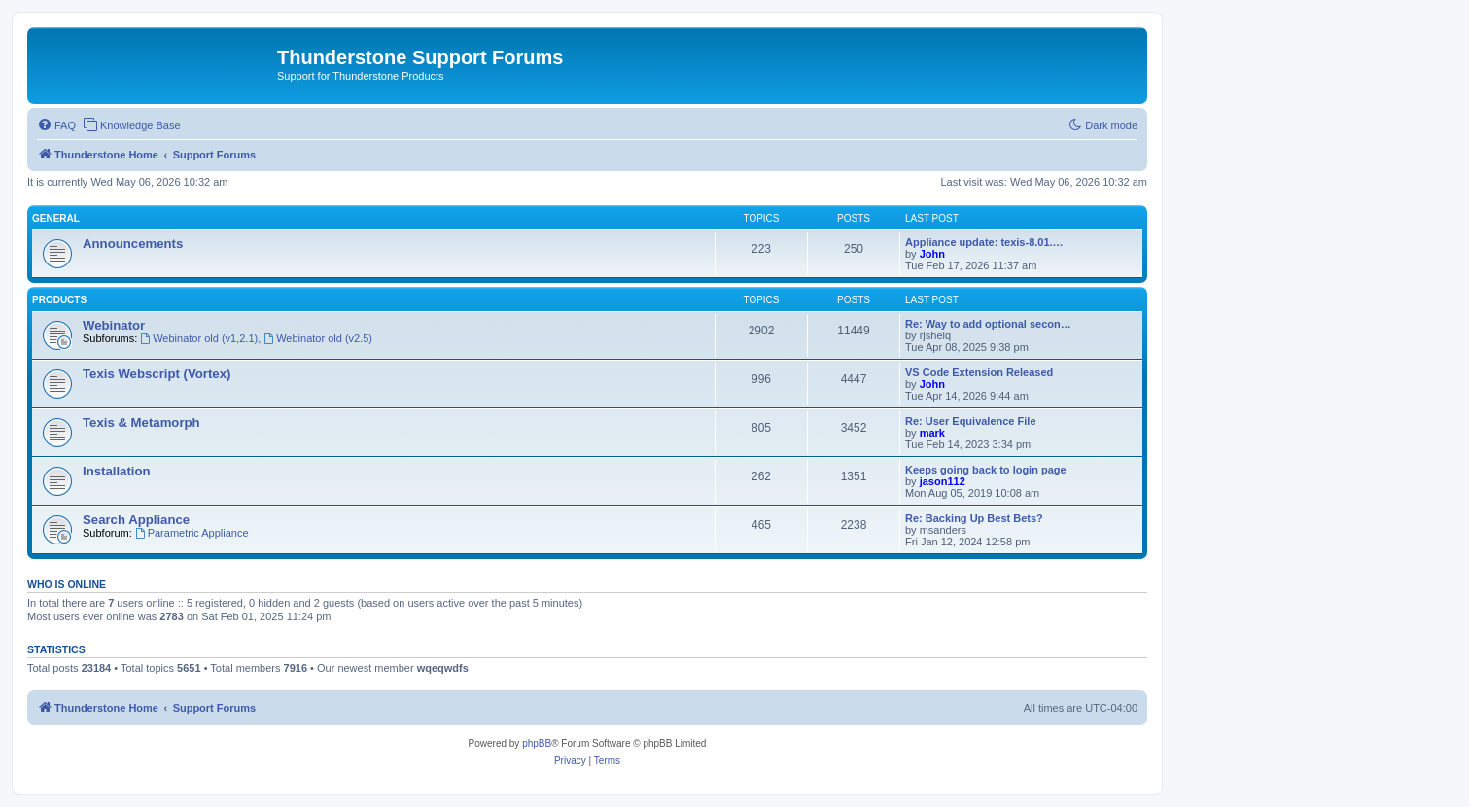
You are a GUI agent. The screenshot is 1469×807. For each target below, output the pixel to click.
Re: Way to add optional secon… (988, 324)
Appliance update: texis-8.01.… (984, 242)
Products (59, 300)
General (56, 218)
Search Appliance (136, 519)
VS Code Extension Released (979, 372)
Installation (117, 471)
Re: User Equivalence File (970, 421)
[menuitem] (56, 125)
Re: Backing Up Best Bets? (974, 518)
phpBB (536, 743)
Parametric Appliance (192, 533)
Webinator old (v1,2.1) (199, 338)
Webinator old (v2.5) (317, 338)
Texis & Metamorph (141, 422)
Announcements (133, 243)
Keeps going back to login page (986, 469)
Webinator (114, 325)
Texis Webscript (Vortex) (156, 374)
